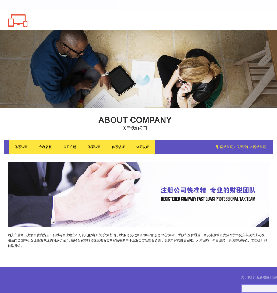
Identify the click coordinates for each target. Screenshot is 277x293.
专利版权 (45, 147)
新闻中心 (209, 20)
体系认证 (21, 147)
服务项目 (182, 20)
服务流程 (235, 20)
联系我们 (262, 20)
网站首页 (129, 20)
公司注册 (69, 147)
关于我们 (155, 20)
